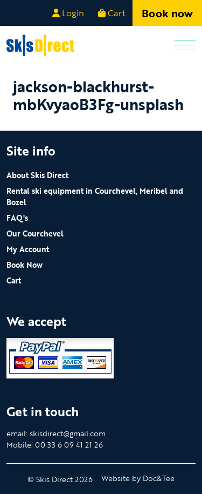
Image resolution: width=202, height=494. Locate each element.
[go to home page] (40, 44)
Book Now (24, 264)
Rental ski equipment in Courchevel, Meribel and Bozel (94, 196)
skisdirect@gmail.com (68, 433)
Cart (13, 280)
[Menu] (185, 45)
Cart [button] (112, 12)
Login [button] (68, 12)
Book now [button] (167, 13)
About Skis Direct (37, 175)
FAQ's (17, 218)
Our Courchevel (35, 233)
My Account (27, 249)
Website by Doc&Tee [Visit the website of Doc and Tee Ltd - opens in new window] (138, 478)
